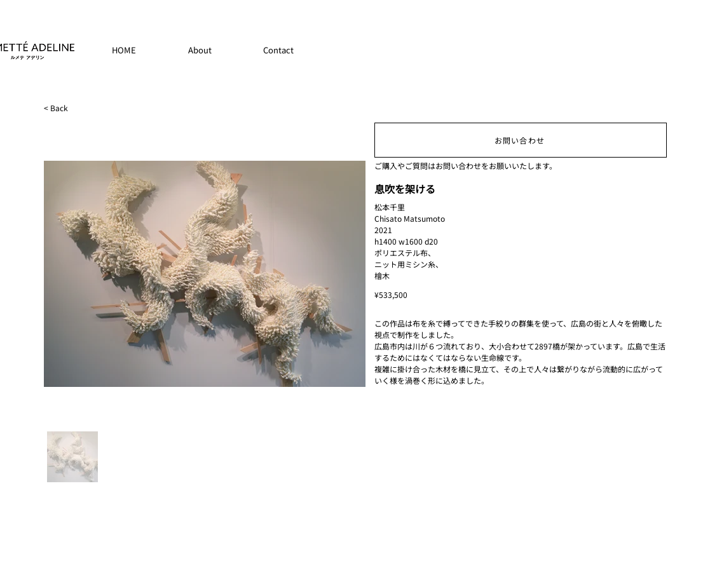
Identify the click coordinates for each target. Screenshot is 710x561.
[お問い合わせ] (520, 140)
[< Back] (85, 108)
